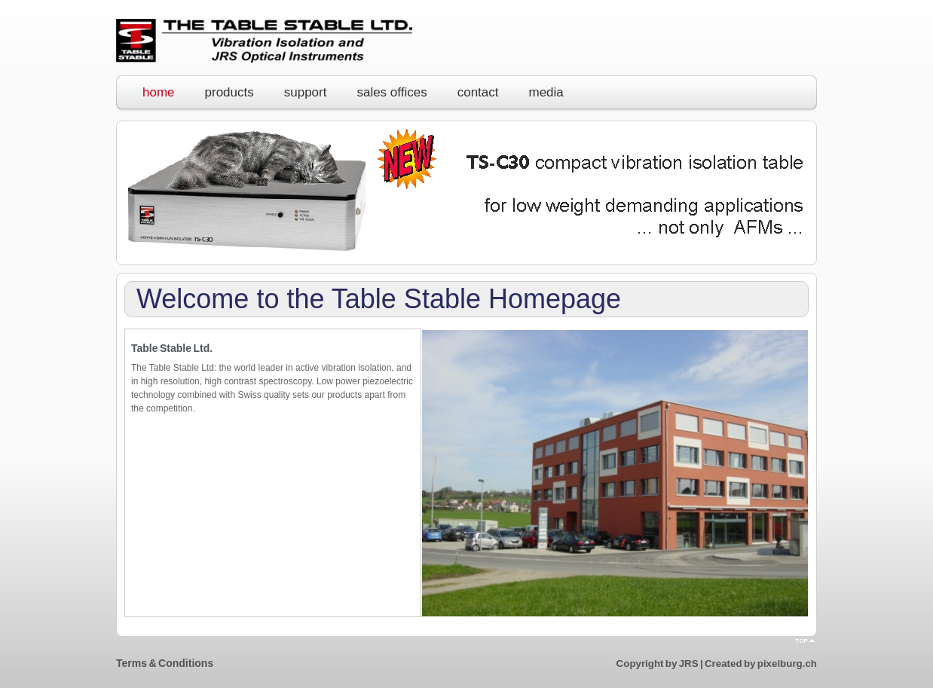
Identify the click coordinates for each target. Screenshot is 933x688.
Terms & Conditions (164, 663)
